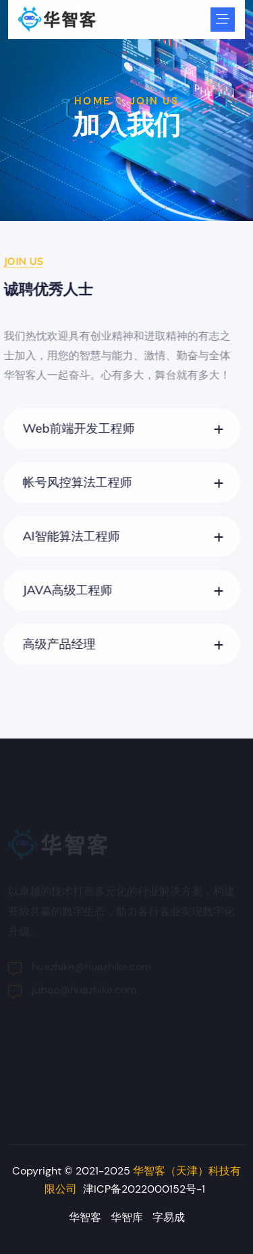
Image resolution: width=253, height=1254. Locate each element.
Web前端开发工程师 (76, 428)
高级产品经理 (56, 644)
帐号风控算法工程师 (74, 482)
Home (92, 101)
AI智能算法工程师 (68, 536)
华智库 (127, 1217)
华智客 (85, 1217)
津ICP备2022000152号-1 (144, 1189)
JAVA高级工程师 (64, 590)
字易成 (168, 1217)
